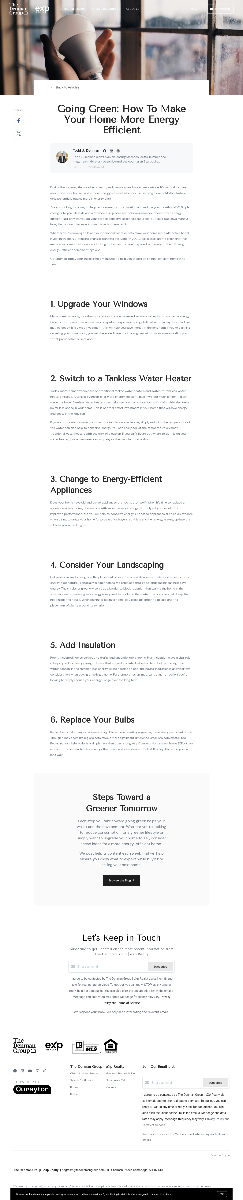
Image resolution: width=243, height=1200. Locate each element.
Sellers (74, 1094)
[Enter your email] (111, 966)
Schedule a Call (115, 1080)
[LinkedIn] (22, 1071)
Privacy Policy (220, 1156)
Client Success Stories (84, 1073)
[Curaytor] (32, 1093)
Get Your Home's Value (120, 1073)
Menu (191, 9)
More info (177, 1194)
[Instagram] (37, 1071)
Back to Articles (68, 87)
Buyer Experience (73, 9)
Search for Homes (81, 1080)
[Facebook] (15, 1071)
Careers (111, 1087)
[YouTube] (30, 1071)
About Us (132, 9)
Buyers (74, 1087)
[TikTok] (44, 1071)
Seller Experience (106, 9)
